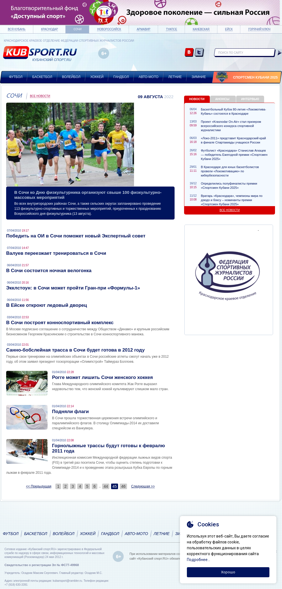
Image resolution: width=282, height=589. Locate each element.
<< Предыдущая (38, 486)
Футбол (15, 77)
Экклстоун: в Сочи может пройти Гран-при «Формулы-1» (73, 288)
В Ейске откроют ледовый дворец (46, 305)
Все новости (40, 96)
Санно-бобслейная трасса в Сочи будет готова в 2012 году (75, 350)
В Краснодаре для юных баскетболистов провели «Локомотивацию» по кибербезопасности (230, 171)
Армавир (144, 29)
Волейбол (71, 77)
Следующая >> (143, 486)
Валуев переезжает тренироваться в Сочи (56, 253)
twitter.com (199, 52)
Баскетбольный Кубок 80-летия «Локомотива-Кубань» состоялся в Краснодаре (233, 111)
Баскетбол (42, 77)
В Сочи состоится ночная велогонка (48, 270)
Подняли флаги (70, 411)
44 (106, 486)
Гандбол (121, 77)
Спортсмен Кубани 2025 (255, 77)
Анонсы (222, 99)
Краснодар (49, 29)
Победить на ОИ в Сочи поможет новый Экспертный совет (75, 236)
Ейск (229, 29)
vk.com (189, 52)
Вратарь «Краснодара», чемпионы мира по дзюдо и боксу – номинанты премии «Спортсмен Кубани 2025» (231, 200)
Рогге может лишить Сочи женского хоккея (102, 377)
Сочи (77, 29)
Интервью (250, 99)
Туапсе (171, 29)
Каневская (201, 29)
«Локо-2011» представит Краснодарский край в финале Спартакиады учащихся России (233, 140)
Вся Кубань (16, 29)
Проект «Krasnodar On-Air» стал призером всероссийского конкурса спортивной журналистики (231, 126)
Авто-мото (149, 77)
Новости (197, 99)
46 (123, 486)
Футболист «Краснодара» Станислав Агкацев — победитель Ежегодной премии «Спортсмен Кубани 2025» (234, 155)
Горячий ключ (259, 29)
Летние (175, 77)
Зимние (199, 77)
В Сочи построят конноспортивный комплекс (60, 322)
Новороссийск (109, 29)
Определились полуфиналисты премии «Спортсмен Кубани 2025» (229, 185)
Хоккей (97, 77)
